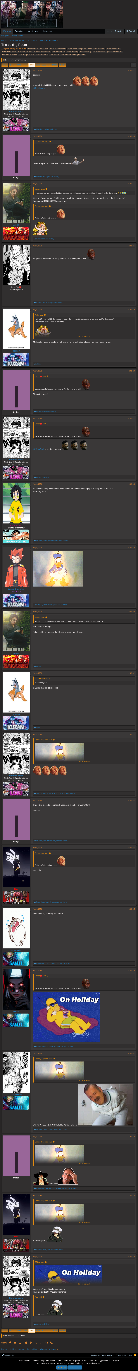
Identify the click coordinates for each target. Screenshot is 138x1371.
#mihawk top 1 (32, 49)
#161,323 (131, 184)
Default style (8, 1355)
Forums (7, 31)
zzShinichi (16, 950)
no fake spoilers (99, 52)
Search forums (17, 35)
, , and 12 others (52, 1129)
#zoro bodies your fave (96, 49)
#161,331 (131, 673)
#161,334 (131, 848)
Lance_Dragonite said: (43, 740)
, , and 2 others (54, 1046)
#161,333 (131, 800)
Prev (5, 65)
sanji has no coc (42, 55)
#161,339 (131, 1195)
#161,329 (131, 548)
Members (47, 31)
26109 (54, 65)
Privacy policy (121, 1355)
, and (47, 129)
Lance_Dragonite (16, 589)
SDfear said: (40, 1262)
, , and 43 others (52, 605)
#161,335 (131, 909)
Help (130, 1355)
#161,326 (131, 371)
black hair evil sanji (25, 52)
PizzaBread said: (41, 678)
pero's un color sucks (114, 52)
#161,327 (131, 418)
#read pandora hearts (58, 49)
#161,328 (131, 484)
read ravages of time (26, 55)
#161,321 (131, 70)
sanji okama (54, 55)
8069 (44, 65)
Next (62, 65)
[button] (24, 31)
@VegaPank (38, 449)
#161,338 (131, 1136)
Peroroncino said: (42, 142)
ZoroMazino (16, 1094)
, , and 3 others (49, 303)
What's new (33, 31)
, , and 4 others (53, 963)
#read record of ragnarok (77, 49)
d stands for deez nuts (42, 52)
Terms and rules (107, 1355)
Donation (19, 31)
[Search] (131, 31)
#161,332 (131, 734)
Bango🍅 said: (40, 376)
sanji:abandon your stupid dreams (73, 55)
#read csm (44, 49)
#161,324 (131, 246)
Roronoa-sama (16, 111)
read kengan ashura (9, 55)
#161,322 (131, 136)
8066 (25, 65)
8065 (19, 65)
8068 (38, 65)
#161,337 (131, 1053)
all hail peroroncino (113, 49)
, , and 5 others (51, 841)
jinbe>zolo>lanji (85, 52)
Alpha (16, 225)
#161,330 (131, 612)
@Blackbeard (39, 88)
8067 (32, 65)
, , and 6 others (49, 1250)
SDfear (16, 1011)
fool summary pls (58, 52)
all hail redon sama (9, 52)
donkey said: (40, 189)
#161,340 (131, 1257)
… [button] (14, 65)
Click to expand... (84, 337)
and (45, 239)
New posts (5, 35)
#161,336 (131, 970)
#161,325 (131, 310)
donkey (16, 351)
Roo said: (38, 1297)
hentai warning (72, 52)
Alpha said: (39, 315)
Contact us (95, 1355)
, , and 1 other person (52, 541)
